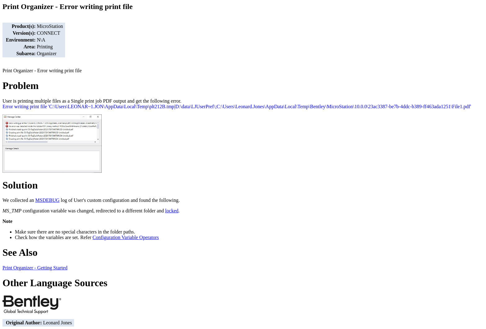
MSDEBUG (47, 200)
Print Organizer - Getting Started (34, 267)
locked (172, 210)
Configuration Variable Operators (126, 237)
